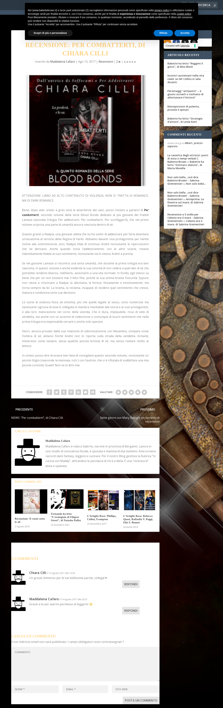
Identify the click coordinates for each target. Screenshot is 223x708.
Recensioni (106, 49)
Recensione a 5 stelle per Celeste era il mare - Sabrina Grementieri (185, 205)
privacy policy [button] (162, 10)
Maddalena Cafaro (62, 49)
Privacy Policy (92, 703)
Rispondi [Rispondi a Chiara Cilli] (130, 571)
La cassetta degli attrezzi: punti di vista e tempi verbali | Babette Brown (187, 145)
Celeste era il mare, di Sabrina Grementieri (185, 209)
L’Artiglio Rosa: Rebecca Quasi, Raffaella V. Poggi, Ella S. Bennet (138, 506)
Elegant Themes (38, 703)
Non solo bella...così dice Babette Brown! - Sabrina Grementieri (183, 167)
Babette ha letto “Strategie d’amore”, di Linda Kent (184, 107)
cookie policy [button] (184, 13)
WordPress (74, 703)
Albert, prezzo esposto (185, 131)
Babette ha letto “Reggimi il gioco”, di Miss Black (185, 52)
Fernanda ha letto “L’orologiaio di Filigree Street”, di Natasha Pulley (66, 504)
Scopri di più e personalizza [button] (50, 32)
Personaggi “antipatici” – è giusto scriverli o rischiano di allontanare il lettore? (185, 81)
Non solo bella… (196, 170)
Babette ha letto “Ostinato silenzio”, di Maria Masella (185, 152)
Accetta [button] (184, 32)
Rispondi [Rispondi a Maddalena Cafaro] (130, 598)
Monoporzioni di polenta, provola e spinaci (183, 95)
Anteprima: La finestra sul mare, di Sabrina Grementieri (185, 189)
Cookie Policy (110, 703)
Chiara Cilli (37, 560)
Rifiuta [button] (163, 32)
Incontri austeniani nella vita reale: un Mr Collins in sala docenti (185, 66)
